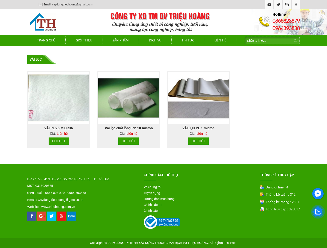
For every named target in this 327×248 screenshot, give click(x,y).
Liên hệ (220, 40)
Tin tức (188, 40)
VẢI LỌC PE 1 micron (198, 128)
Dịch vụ (155, 40)
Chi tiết (59, 141)
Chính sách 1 (153, 205)
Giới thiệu (84, 40)
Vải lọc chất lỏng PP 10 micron (129, 128)
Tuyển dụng (152, 193)
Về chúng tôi (152, 187)
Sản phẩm (120, 40)
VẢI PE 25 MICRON (58, 128)
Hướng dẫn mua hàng (159, 199)
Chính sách (151, 210)
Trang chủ (46, 40)
